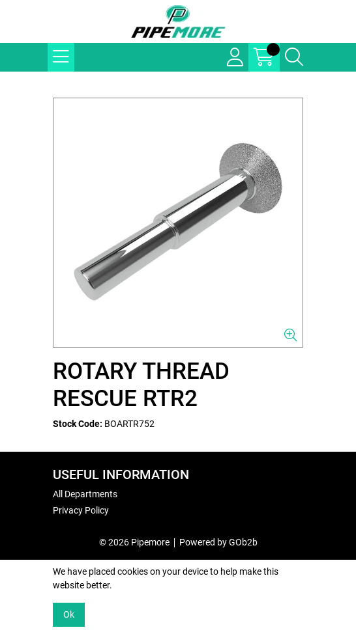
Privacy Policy (81, 510)
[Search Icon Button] (294, 57)
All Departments (85, 494)
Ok (68, 614)
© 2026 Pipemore (134, 542)
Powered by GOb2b (218, 542)
